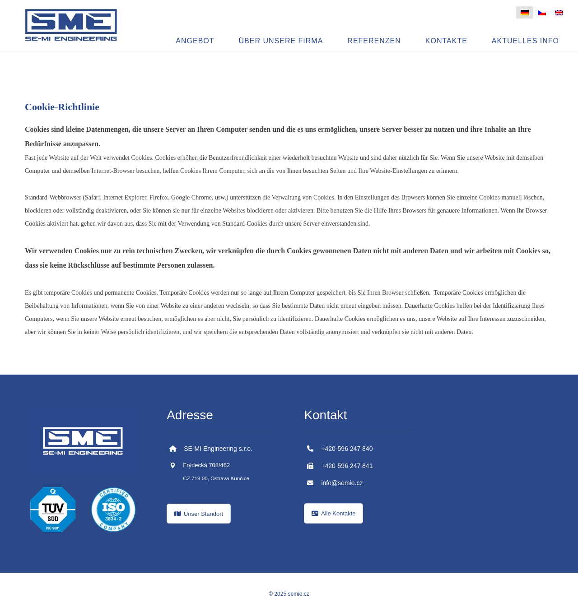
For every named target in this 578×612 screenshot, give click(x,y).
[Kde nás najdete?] (199, 514)
